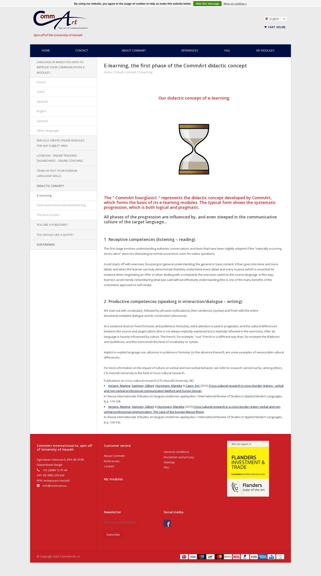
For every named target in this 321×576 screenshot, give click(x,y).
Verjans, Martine (119, 386)
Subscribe (113, 534)
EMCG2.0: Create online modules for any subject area (60, 142)
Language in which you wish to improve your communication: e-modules (61, 67)
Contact (81, 50)
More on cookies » (235, 3)
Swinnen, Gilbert (143, 386)
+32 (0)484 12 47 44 (55, 470)
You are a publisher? (52, 225)
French (41, 82)
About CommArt (134, 50)
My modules (265, 50)
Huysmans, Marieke (168, 386)
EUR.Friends (46, 244)
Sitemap (169, 462)
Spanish (42, 101)
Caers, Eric (193, 386)
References (189, 50)
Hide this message (207, 3)
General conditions (176, 452)
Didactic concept (50, 186)
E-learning (44, 195)
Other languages (48, 130)
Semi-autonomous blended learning (61, 205)
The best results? (48, 215)
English (41, 111)
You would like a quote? (55, 235)
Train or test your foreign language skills (57, 173)
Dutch (41, 92)
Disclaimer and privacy (179, 457)
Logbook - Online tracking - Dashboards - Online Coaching (60, 158)
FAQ (227, 50)
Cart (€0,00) (274, 27)
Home (46, 50)
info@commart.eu (55, 486)
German (42, 121)
